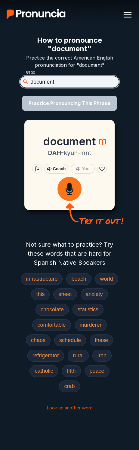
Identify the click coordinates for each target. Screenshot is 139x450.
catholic (44, 371)
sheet (65, 294)
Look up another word (70, 408)
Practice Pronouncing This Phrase (69, 103)
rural (78, 356)
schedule (70, 340)
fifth (71, 371)
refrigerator (45, 356)
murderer (91, 325)
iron (102, 356)
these (101, 340)
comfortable (51, 325)
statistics (88, 310)
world (106, 279)
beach (78, 279)
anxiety (94, 294)
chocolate (52, 310)
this (40, 294)
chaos (38, 340)
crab (69, 386)
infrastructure (41, 279)
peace (97, 371)
